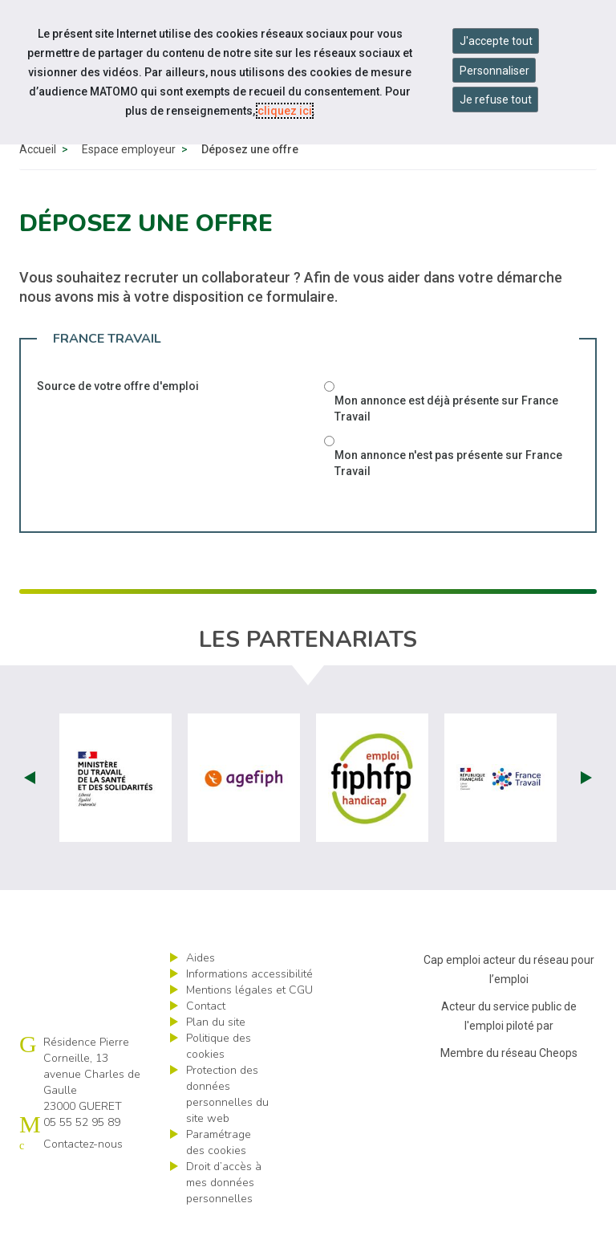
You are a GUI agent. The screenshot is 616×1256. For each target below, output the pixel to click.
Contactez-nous (83, 1181)
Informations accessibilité (249, 1010)
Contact (205, 1043)
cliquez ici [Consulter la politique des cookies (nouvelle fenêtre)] (284, 110)
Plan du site (215, 1059)
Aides (200, 994)
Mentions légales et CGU (249, 1026)
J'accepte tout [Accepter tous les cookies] (496, 41)
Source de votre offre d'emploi (118, 423)
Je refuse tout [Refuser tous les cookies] (496, 99)
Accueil (37, 186)
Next (586, 814)
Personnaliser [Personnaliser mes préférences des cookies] (494, 70)
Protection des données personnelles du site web (227, 1131)
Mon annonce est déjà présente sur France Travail (446, 445)
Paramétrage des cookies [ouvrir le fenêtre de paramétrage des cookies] (218, 1179)
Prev (29, 814)
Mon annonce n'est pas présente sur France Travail (448, 500)
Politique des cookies (218, 1083)
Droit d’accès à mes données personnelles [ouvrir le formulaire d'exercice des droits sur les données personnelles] (223, 1219)
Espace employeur (129, 186)
